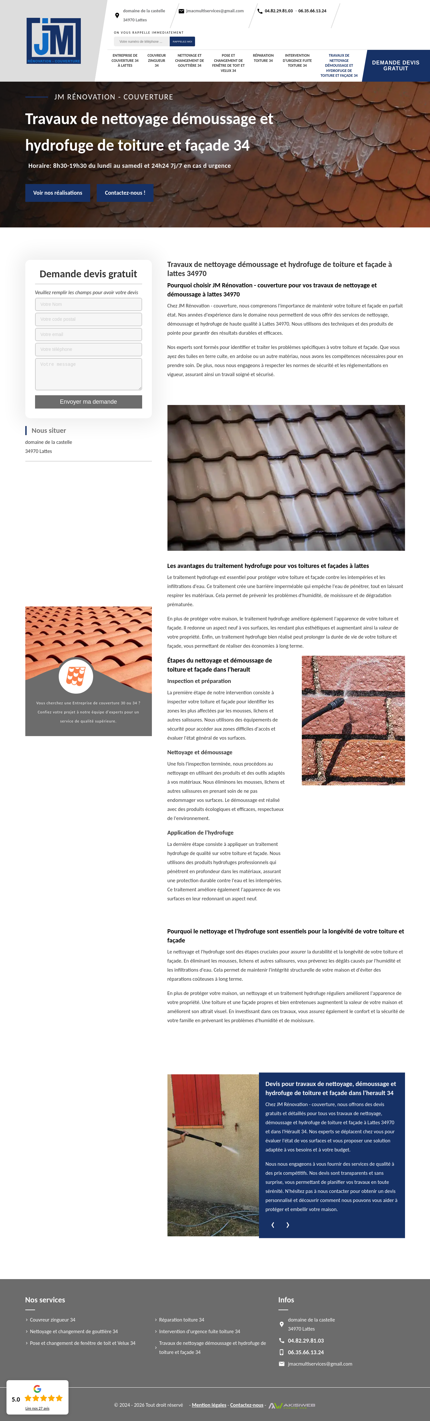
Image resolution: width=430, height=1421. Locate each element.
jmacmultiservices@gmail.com (215, 11)
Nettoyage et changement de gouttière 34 (189, 60)
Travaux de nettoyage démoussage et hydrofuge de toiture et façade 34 (339, 65)
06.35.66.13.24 (312, 11)
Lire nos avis (37, 1408)
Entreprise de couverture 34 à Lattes (125, 60)
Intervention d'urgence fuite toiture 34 (297, 60)
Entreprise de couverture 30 (99, 703)
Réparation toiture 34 (263, 58)
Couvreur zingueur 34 (156, 60)
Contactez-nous (247, 1405)
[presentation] (272, 1225)
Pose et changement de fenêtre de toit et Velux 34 (228, 63)
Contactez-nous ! (125, 192)
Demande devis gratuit (396, 65)
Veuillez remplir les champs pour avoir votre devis (86, 292)
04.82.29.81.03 (279, 11)
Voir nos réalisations (57, 192)
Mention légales (209, 1405)
